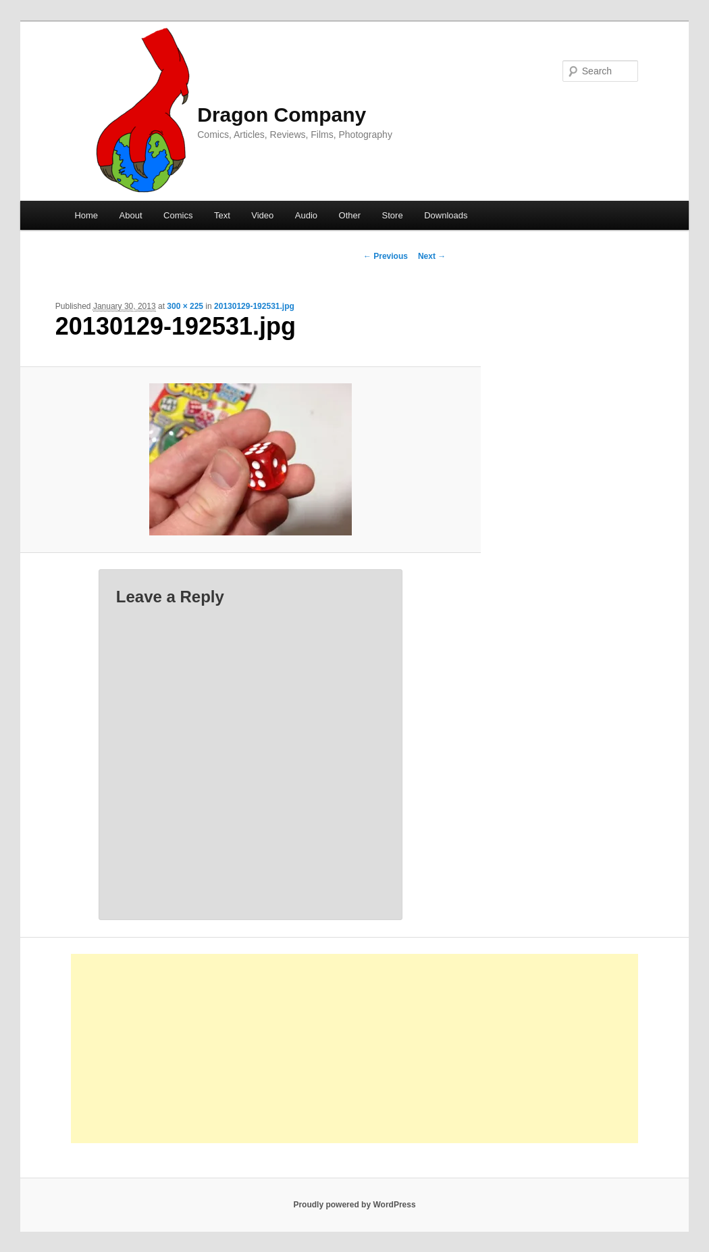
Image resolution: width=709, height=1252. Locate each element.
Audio (306, 215)
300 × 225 (185, 306)
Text (222, 215)
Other (350, 215)
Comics (177, 215)
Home (86, 215)
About (131, 215)
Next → (432, 256)
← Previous (385, 256)
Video (262, 215)
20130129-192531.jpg (254, 306)
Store (392, 215)
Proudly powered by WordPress (354, 1204)
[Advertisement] (354, 1048)
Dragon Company (281, 114)
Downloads (445, 215)
